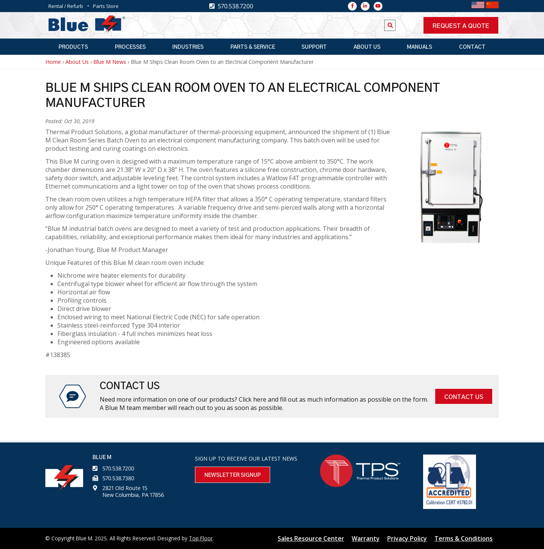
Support (314, 47)
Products (73, 47)
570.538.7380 (118, 478)
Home (53, 61)
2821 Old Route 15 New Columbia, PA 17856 (133, 491)
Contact (472, 47)
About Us (367, 47)
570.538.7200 (118, 468)
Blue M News (109, 61)
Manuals (419, 47)
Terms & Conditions (463, 538)
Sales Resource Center (311, 538)
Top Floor (201, 538)
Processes (130, 47)
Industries (188, 47)
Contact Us (463, 397)
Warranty (366, 538)
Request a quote (461, 26)
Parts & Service (252, 47)
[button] (451, 241)
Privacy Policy (407, 538)
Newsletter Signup (232, 475)
